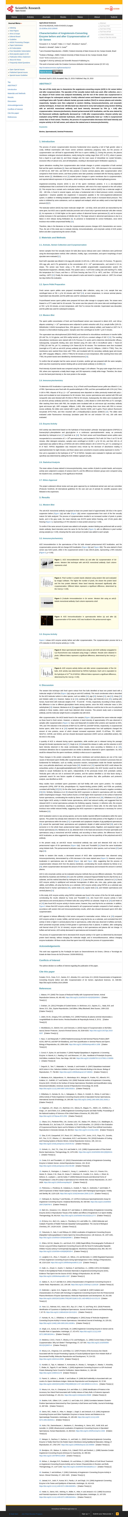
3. (40, 1017)
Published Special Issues (18, 72)
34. (40, 1400)
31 (93, 765)
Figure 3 (92, 529)
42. (40, 1492)
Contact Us (73, 1509)
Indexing (12, 28)
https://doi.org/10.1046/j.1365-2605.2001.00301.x (92, 1099)
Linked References (106, 35)
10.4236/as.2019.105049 (48, 28)
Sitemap (66, 1509)
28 (80, 744)
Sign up (85, 1514)
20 (94, 696)
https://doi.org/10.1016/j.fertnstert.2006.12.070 (76, 1193)
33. (40, 1389)
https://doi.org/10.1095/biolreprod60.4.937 (54, 1276)
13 (82, 293)
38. (40, 1450)
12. (40, 1135)
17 (63, 435)
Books (63, 17)
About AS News (14, 60)
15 (87, 357)
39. (40, 1461)
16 (104, 364)
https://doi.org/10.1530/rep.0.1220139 (84, 1285)
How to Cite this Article (107, 37)
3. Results (44, 497)
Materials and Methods (16, 93)
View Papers (13, 31)
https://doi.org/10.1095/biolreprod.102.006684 (77, 1445)
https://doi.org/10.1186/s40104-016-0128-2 (61, 1312)
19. (40, 1221)
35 (86, 797)
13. (40, 1149)
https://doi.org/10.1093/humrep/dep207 (58, 1182)
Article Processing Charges (18, 42)
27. (40, 1318)
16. (40, 1188)
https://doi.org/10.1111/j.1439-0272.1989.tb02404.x (57, 1497)
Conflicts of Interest (49, 960)
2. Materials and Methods (52, 237)
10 (72, 222)
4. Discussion (46, 685)
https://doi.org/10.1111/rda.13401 (87, 1130)
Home (14, 17)
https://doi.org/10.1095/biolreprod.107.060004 (76, 1072)
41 (116, 879)
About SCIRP (60, 1509)
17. (40, 1199)
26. (40, 1307)
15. (40, 1171)
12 (53, 275)
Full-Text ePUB (105, 32)
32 (57, 789)
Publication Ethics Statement (19, 57)
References (45, 988)
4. (40, 1028)
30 (79, 765)
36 (102, 797)
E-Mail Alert (13, 1514)
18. (40, 1210)
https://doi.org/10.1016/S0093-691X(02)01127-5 (78, 1216)
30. (40, 1351)
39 (41, 867)
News (80, 17)
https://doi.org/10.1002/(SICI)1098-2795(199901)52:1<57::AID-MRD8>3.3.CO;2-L (68, 1384)
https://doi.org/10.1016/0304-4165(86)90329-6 (56, 1251)
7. (40, 1066)
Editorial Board (14, 36)
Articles (30, 17)
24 (77, 699)
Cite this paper (47, 971)
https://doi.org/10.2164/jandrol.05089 (78, 1395)
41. (40, 1480)
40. (40, 1472)
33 (60, 789)
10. (40, 1108)
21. (40, 1243)
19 (87, 696)
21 (105, 696)
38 (111, 824)
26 (66, 728)
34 (44, 792)
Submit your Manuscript (102, 1514)
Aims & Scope (14, 34)
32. (40, 1378)
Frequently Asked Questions (19, 63)
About (97, 17)
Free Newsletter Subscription (19, 51)
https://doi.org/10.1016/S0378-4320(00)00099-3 (83, 997)
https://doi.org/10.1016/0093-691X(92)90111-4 (79, 1467)
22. (40, 1257)
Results (11, 97)
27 (68, 744)
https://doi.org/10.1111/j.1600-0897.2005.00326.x (57, 1088)
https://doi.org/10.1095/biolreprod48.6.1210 (66, 1262)
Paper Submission (15, 45)
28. (40, 1329)
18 (77, 435)
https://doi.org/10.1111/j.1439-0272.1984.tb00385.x (57, 1486)
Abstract (102, 23)
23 (120, 696)
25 (110, 699)
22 (112, 696)
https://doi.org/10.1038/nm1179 (50, 1373)
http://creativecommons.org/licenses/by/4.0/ (55, 68)
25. (40, 1290)
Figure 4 (85, 547)
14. (40, 1160)
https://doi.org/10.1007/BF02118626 (52, 1456)
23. (40, 1268)
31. (40, 1365)
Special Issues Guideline (18, 75)
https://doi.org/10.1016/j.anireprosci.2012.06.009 (56, 1166)
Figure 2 (49, 522)
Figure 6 (42, 640)
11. (40, 1122)
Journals (46, 17)
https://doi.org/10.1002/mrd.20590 (51, 1359)
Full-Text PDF (104, 26)
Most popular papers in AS (18, 54)
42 (43, 903)
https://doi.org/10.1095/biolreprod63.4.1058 (84, 1044)
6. (40, 1053)
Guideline (12, 39)
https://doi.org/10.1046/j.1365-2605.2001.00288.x (57, 1323)
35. (40, 1412)
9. (40, 1094)
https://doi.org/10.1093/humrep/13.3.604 (90, 1431)
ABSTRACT (45, 83)
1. (40, 995)
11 (59, 256)
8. (40, 1077)
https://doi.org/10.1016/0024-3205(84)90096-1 (56, 1238)
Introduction (12, 89)
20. (40, 1232)
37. (40, 1439)
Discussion (12, 101)
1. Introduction (47, 141)
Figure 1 (57, 513)
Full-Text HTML (105, 29)
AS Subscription (14, 48)
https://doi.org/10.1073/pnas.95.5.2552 (53, 1116)
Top (9, 82)
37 (68, 821)
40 (68, 877)
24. (40, 1282)
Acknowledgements (49, 946)
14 (110, 337)
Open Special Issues (16, 69)
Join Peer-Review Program (32, 1514)
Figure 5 (43, 553)
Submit (114, 17)
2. (40, 1006)
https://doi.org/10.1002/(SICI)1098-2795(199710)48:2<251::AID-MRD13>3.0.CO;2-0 (69, 1298)
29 (120, 747)
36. (40, 1425)
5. (40, 1039)
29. (40, 1340)
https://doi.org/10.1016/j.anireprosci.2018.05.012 (56, 1144)
